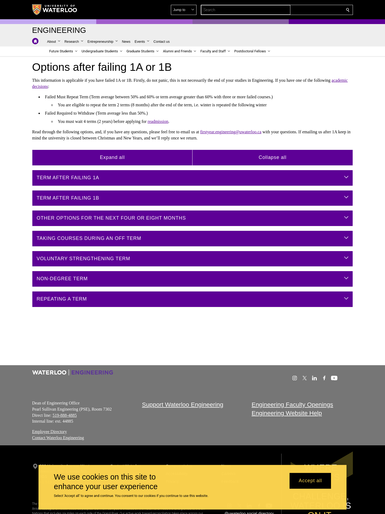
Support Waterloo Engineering (182, 404)
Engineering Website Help (287, 413)
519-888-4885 (64, 415)
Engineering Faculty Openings (292, 404)
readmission (158, 121)
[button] (309, 10)
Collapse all (273, 157)
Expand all (112, 157)
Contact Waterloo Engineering (58, 437)
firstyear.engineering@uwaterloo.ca (230, 132)
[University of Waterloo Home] (55, 9)
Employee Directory (49, 431)
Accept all (310, 481)
